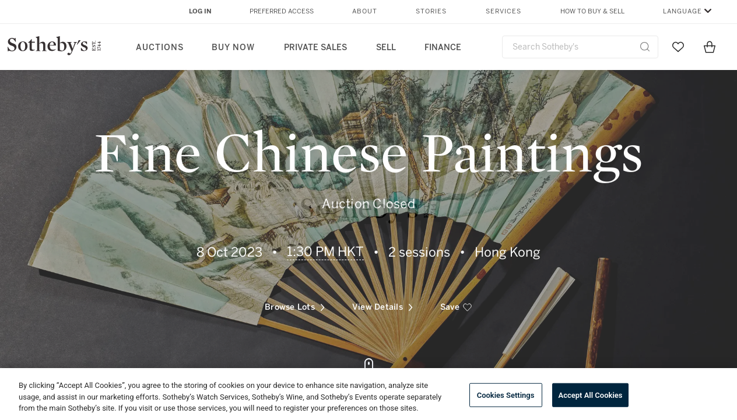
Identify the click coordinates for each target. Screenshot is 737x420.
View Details (382, 302)
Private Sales (315, 47)
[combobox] (580, 47)
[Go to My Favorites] (678, 46)
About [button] (364, 11)
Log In (200, 11)
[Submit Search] (645, 46)
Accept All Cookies (591, 394)
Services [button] (503, 11)
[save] (456, 303)
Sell (386, 47)
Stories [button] (431, 11)
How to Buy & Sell (592, 11)
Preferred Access (282, 11)
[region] (368, 394)
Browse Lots (295, 302)
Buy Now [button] (233, 47)
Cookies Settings (506, 394)
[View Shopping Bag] (710, 46)
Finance (442, 47)
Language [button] (682, 11)
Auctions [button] (160, 47)
